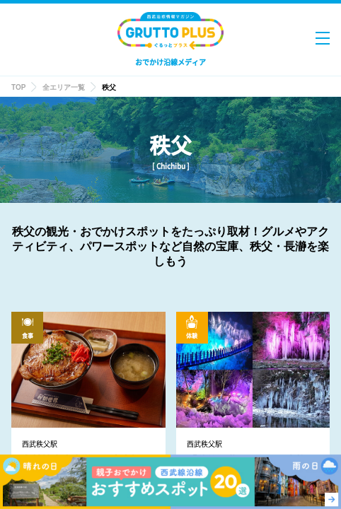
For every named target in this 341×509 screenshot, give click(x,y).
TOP (18, 87)
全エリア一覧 (63, 87)
